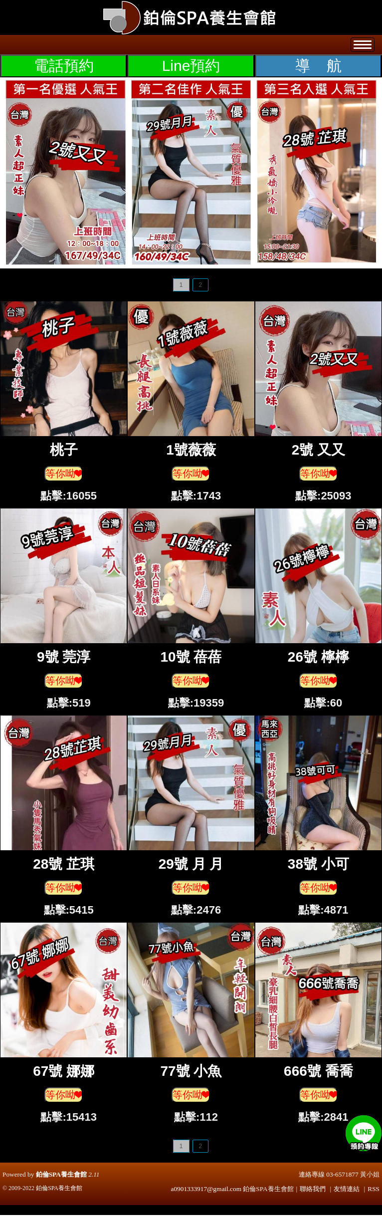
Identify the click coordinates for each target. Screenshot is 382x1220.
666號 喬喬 (318, 1071)
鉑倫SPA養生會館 (61, 1174)
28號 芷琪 (63, 864)
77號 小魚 (191, 1071)
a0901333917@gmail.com (206, 1189)
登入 (318, 4)
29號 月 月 (191, 864)
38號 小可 (318, 864)
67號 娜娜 (63, 1071)
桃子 (64, 450)
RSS (374, 1189)
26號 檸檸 (318, 657)
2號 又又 (318, 450)
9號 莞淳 (63, 657)
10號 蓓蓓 (191, 657)
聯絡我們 (313, 1189)
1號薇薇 (191, 450)
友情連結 (347, 1189)
